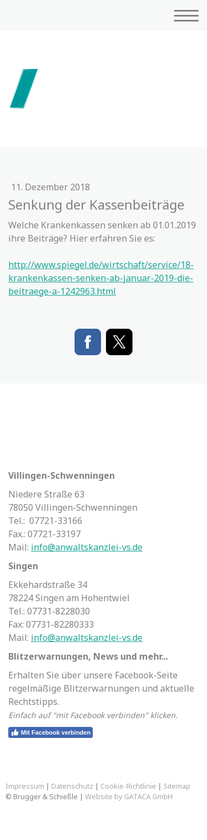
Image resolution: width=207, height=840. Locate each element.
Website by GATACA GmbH (129, 796)
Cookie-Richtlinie (128, 786)
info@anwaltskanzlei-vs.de (86, 547)
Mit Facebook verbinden (50, 732)
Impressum (25, 786)
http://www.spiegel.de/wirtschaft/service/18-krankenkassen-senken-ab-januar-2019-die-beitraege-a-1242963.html (101, 278)
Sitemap (176, 786)
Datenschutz (72, 786)
